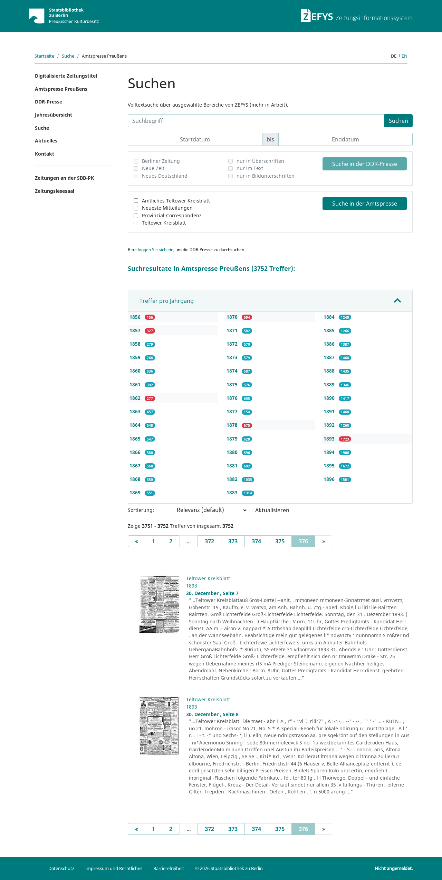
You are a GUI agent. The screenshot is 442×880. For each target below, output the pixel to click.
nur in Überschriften (260, 161)
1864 (135, 425)
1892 (330, 425)
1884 (330, 317)
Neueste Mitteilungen (167, 208)
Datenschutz (61, 868)
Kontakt (44, 153)
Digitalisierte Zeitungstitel (66, 75)
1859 (135, 357)
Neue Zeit (153, 168)
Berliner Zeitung (161, 161)
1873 (233, 357)
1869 (135, 492)
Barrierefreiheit (168, 868)
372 (209, 541)
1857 (135, 330)
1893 (330, 438)
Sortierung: (141, 510)
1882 (233, 479)
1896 (330, 479)
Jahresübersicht (53, 114)
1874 (233, 370)
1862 (135, 398)
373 (233, 541)
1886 (330, 343)
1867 (135, 465)
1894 (330, 452)
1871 (233, 330)
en (404, 56)
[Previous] (136, 541)
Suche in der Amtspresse (364, 203)
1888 (330, 370)
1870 (233, 317)
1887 (330, 357)
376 (307, 541)
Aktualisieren (272, 510)
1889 (330, 384)
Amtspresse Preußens (61, 89)
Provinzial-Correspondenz (172, 215)
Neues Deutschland (165, 175)
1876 (233, 398)
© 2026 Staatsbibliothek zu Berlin (229, 868)
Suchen (398, 121)
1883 (233, 492)
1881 (233, 465)
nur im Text (250, 168)
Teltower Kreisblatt (164, 222)
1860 (135, 370)
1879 (233, 438)
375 (280, 541)
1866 (135, 452)
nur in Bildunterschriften (266, 175)
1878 (233, 425)
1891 (330, 411)
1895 (330, 465)
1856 (135, 317)
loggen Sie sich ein (155, 249)
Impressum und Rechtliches (113, 868)
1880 (233, 452)
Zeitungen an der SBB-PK (64, 178)
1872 (233, 343)
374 (256, 541)
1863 (135, 411)
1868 (135, 479)
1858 (135, 343)
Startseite (44, 56)
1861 (135, 384)
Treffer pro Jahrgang (167, 301)
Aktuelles (46, 140)
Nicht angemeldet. (394, 868)
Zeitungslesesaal (54, 191)
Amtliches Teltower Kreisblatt (176, 200)
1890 (330, 398)
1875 (233, 384)
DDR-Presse (48, 101)
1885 (330, 330)
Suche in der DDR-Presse (364, 164)
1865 (135, 438)
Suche (68, 56)
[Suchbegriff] (256, 120)
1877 (233, 411)
